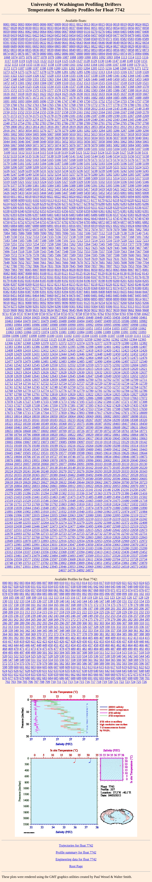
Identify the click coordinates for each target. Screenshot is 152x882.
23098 (36, 548)
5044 (6, 141)
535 (90, 656)
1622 (43, 94)
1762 (28, 105)
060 (50, 590)
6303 (36, 207)
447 (33, 645)
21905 (36, 511)
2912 (123, 127)
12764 (134, 387)
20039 (125, 460)
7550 (72, 251)
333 (124, 627)
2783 (43, 123)
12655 (18, 379)
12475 (134, 357)
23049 (81, 544)
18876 (143, 434)
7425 (94, 248)
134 (27, 601)
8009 (43, 270)
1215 (101, 68)
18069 (89, 416)
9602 (21, 310)
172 (96, 605)
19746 (72, 456)
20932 (107, 486)
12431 (36, 354)
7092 (50, 233)
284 (141, 619)
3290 (145, 130)
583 (67, 663)
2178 (50, 116)
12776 (63, 390)
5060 (109, 141)
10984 (18, 325)
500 (39, 652)
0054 (116, 28)
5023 (14, 138)
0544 (43, 39)
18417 (125, 423)
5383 (43, 185)
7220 (123, 240)
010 (61, 583)
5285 (131, 174)
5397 (123, 185)
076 (141, 590)
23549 (143, 555)
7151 (21, 237)
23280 (125, 548)
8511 (36, 299)
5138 (50, 156)
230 (130, 612)
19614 (107, 453)
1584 (101, 90)
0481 (138, 35)
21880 (116, 508)
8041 (87, 270)
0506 (145, 35)
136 (39, 601)
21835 (143, 504)
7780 (14, 266)
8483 (109, 295)
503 (56, 652)
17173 (63, 401)
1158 (51, 64)
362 (141, 630)
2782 (36, 123)
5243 (131, 171)
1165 (101, 64)
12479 (27, 361)
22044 (45, 515)
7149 (6, 237)
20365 (36, 475)
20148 (72, 467)
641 (101, 671)
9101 (80, 303)
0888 (80, 53)
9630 (28, 310)
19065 (9, 442)
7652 (21, 262)
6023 (65, 196)
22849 (9, 541)
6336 (138, 207)
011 (67, 583)
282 (130, 619)
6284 (131, 204)
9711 (5, 314)
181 (147, 605)
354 (96, 630)
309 (135, 623)
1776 (101, 105)
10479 (45, 321)
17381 (72, 405)
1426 (87, 79)
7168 (131, 237)
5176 (131, 160)
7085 (14, 233)
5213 (65, 167)
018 (107, 583)
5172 (101, 160)
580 (50, 663)
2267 (131, 116)
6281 (109, 204)
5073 (50, 145)
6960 (138, 226)
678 (16, 678)
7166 (116, 237)
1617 (14, 94)
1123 (50, 61)
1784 (14, 108)
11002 (143, 325)
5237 (87, 171)
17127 (27, 401)
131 (10, 601)
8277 (36, 288)
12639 (18, 376)
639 (90, 671)
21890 (143, 508)
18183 (53, 420)
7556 (94, 251)
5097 (72, 149)
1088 (73, 57)
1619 (28, 94)
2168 (131, 112)
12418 (89, 350)
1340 (109, 75)
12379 (116, 343)
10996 (116, 325)
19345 (27, 449)
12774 (45, 390)
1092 (102, 57)
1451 (123, 79)
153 (135, 601)
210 (16, 612)
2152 (21, 112)
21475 (72, 497)
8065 (116, 270)
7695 (116, 262)
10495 (89, 321)
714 (75, 682)
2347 (145, 119)
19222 (80, 445)
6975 (36, 229)
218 (61, 612)
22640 (107, 530)
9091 (36, 303)
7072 (87, 229)
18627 (125, 427)
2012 (94, 108)
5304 (58, 178)
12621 (143, 368)
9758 (78, 314)
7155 (50, 237)
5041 (145, 138)
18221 (62, 420)
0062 (28, 31)
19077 (54, 442)
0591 (6, 42)
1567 (123, 86)
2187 (94, 116)
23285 (134, 548)
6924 (131, 226)
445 (22, 645)
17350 (54, 405)
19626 (125, 453)
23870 (143, 563)
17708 (18, 412)
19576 (54, 453)
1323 (21, 75)
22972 (143, 541)
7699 (131, 262)
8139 (131, 273)
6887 (28, 226)
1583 (94, 90)
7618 (87, 259)
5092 (43, 149)
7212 (79, 240)
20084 (72, 464)
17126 (18, 401)
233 (147, 612)
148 (107, 601)
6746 (123, 218)
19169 (18, 445)
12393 (63, 346)
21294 (45, 493)
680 (27, 678)
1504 (43, 83)
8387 (28, 292)
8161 (50, 277)
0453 (65, 35)
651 (10, 674)
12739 (143, 383)
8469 (50, 295)
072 (118, 590)
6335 (131, 207)
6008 (145, 193)
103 (147, 594)
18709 (63, 431)
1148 (122, 61)
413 (135, 638)
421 (33, 641)
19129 (125, 442)
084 (39, 594)
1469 (145, 79)
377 (79, 634)
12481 (45, 361)
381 (101, 634)
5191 (87, 163)
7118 (109, 233)
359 (124, 630)
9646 (80, 310)
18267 (89, 420)
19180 (36, 445)
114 (61, 597)
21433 (18, 497)
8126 (87, 273)
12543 (27, 365)
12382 (143, 343)
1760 (14, 105)
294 (50, 623)
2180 (65, 116)
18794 (18, 434)
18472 (27, 427)
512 (107, 652)
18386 (89, 423)
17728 (36, 412)
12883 (63, 398)
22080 (89, 515)
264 (27, 619)
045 (113, 586)
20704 (134, 482)
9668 (145, 310)
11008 (27, 328)
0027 (6, 28)
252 (107, 616)
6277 (80, 204)
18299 (116, 420)
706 (30, 682)
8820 (72, 299)
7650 (14, 262)
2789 (87, 123)
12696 (81, 379)
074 (130, 590)
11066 (27, 332)
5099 (80, 149)
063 (67, 590)
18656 (18, 431)
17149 (36, 401)
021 (124, 583)
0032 (43, 28)
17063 (134, 398)
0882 (58, 53)
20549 (36, 478)
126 (129, 597)
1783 (6, 108)
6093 (123, 196)
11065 (19, 332)
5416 (79, 189)
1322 (14, 75)
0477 (116, 35)
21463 (54, 497)
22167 (27, 519)
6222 (138, 200)
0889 (87, 53)
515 (124, 652)
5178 (145, 160)
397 (44, 638)
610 (73, 667)
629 (33, 671)
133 (22, 601)
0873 (145, 50)
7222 (138, 240)
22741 (116, 533)
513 (112, 652)
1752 (101, 101)
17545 (81, 409)
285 (147, 619)
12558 (81, 365)
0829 (131, 46)
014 (84, 583)
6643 (94, 218)
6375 (116, 211)
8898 (109, 299)
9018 (6, 303)
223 (90, 612)
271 (67, 619)
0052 (101, 28)
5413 (57, 189)
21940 (81, 511)
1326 (36, 75)
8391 (43, 292)
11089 (107, 332)
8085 (14, 273)
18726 (81, 431)
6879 (131, 222)
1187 (21, 68)
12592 (116, 365)
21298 (54, 493)
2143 (101, 108)
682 (39, 678)
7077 (101, 229)
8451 (14, 295)
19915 (27, 460)
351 (79, 630)
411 (124, 638)
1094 (117, 57)
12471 (107, 357)
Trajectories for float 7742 (76, 845)
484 (96, 649)
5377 (14, 185)
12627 (54, 372)
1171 (144, 64)
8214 (65, 284)
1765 (50, 105)
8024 (65, 270)
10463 (9, 321)
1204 (86, 68)
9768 (137, 314)
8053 (109, 270)
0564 (57, 39)
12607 (18, 368)
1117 (7, 61)
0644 (87, 42)
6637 (50, 218)
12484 (72, 361)
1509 (58, 83)
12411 (36, 350)
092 (84, 594)
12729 (98, 383)
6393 (14, 215)
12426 (143, 350)
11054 (107, 328)
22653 (125, 530)
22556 (45, 530)
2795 (123, 123)
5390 (87, 185)
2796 (131, 123)
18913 (18, 438)
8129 (101, 273)
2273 (28, 119)
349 (67, 630)
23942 (45, 566)
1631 (87, 94)
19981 (72, 460)
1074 (14, 57)
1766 (58, 105)
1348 (14, 79)
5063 (131, 141)
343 (33, 630)
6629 (145, 215)
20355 (18, 475)
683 (44, 678)
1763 (36, 105)
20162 (89, 467)
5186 (50, 163)
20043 (143, 460)
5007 (50, 134)
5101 (94, 149)
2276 (50, 119)
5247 (14, 174)
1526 (36, 86)
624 (4, 671)
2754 (21, 123)
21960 (98, 511)
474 (39, 649)
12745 (36, 387)
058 (39, 590)
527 (44, 656)
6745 (116, 218)
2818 (65, 127)
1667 (145, 94)
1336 (80, 75)
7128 (116, 233)
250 (96, 616)
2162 (87, 112)
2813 (28, 127)
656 (39, 674)
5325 (50, 182)
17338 (36, 405)
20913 (81, 486)
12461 (72, 357)
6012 (21, 196)
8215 (72, 284)
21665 (89, 500)
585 (79, 663)
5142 (80, 156)
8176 (138, 277)
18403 (116, 423)
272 (73, 619)
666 (96, 674)
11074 (45, 332)
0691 (28, 46)
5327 (65, 182)
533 (79, 656)
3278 (58, 130)
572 (4, 663)
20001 (98, 460)
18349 (45, 423)
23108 (54, 548)
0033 (50, 28)
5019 (138, 134)
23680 (107, 559)
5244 (138, 171)
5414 (65, 189)
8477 (80, 295)
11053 (98, 328)
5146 (109, 156)
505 (67, 652)
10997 (125, 325)
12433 (45, 354)
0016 (109, 24)
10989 (63, 325)
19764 (89, 456)
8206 (6, 284)
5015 (109, 134)
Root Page (76, 866)
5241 (116, 171)
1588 (131, 90)
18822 (72, 434)
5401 (6, 189)
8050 (94, 270)
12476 (143, 357)
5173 (109, 160)
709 (47, 682)
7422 (87, 248)
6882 (145, 222)
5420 (109, 189)
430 (84, 641)
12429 (18, 354)
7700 (138, 262)
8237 (123, 284)
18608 (116, 427)
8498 (6, 299)
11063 (10, 332)
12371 (54, 343)
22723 (63, 533)
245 (67, 616)
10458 (125, 317)
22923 (72, 541)
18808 (36, 434)
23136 (72, 548)
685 (56, 678)
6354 (50, 211)
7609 (36, 259)
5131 (145, 152)
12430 (27, 354)
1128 (86, 61)
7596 (101, 255)
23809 (81, 563)
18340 (36, 423)
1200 (57, 68)
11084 (80, 332)
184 (16, 608)
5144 (94, 156)
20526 (116, 475)
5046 (21, 141)
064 (73, 590)
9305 (101, 306)
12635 (125, 372)
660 (61, 674)
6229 (43, 204)
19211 (63, 445)
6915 (65, 226)
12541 (9, 365)
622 (141, 667)
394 (27, 638)
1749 (80, 101)
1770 (87, 105)
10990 (72, 325)
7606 (21, 259)
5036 (109, 138)
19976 (63, 460)
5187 (58, 163)
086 (50, 594)
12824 (107, 394)
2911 (116, 127)
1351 (36, 79)
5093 (50, 149)
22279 (81, 522)
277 (101, 619)
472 (27, 649)
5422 (123, 189)
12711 (143, 379)
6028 (101, 196)
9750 (42, 314)
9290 (28, 306)
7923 (116, 266)
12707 (116, 379)
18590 (89, 427)
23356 (45, 552)
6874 (116, 222)
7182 (145, 237)
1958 (87, 108)
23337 (27, 552)
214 (38, 612)
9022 (14, 303)
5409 (28, 189)
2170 (145, 112)
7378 (138, 244)
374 (61, 634)
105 (11, 597)
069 (101, 590)
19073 (45, 442)
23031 (54, 544)
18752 (107, 431)
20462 (72, 475)
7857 (94, 266)
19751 (81, 456)
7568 (145, 251)
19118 (107, 442)
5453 (109, 193)
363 (147, 630)
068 (96, 590)
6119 (72, 200)
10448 (89, 317)
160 (27, 605)
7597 (109, 255)
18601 (107, 427)
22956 (107, 541)
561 (90, 660)
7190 (58, 240)
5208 (28, 167)
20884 (63, 486)
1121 (36, 61)
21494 (116, 497)
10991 (81, 325)
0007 (50, 24)
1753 (109, 101)
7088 (28, 233)
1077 (36, 57)
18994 (63, 438)
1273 (6, 72)
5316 (131, 178)
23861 (125, 563)
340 (16, 630)
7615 (79, 259)
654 (27, 674)
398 (50, 638)
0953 (116, 53)
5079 (94, 145)
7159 (80, 237)
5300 (28, 178)
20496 (98, 475)
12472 (116, 357)
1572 (14, 90)
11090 (116, 332)
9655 (101, 310)
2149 (145, 108)
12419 (98, 350)
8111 (50, 273)
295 (56, 623)
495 (10, 652)
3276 (43, 130)
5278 (80, 174)
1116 (145, 57)
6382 (131, 211)
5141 (72, 156)
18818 (45, 434)
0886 (65, 53)
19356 (45, 449)
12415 (62, 350)
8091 (36, 273)
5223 (131, 167)
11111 (137, 335)
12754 (98, 387)
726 (144, 682)
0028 (14, 28)
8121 (65, 273)
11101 (59, 335)
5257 (72, 174)
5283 (116, 174)
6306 (58, 207)
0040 (80, 28)
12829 (9, 398)
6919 (94, 226)
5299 (21, 178)
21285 (18, 493)
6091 (109, 196)
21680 (125, 500)
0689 (14, 46)
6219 (123, 200)
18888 (9, 438)
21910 (45, 511)
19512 (36, 453)
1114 (131, 57)
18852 (107, 434)
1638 (131, 94)
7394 (28, 248)
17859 (63, 412)
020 (118, 583)
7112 (101, 233)
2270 (6, 119)
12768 (9, 390)
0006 (43, 24)
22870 (27, 541)
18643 (143, 427)
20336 (134, 471)
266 (39, 619)
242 (50, 616)
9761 (93, 314)
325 (79, 627)
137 (44, 601)
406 (96, 638)
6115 (58, 200)
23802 (63, 563)
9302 (80, 306)
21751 (18, 504)
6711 (109, 218)
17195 (81, 401)
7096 (65, 233)
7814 (43, 266)
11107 (111, 335)
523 (22, 656)
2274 (36, 119)
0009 (58, 24)
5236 (80, 171)
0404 (116, 31)
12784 (125, 390)
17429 (125, 405)
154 (141, 601)
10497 (98, 321)
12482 (54, 361)
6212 (108, 200)
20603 (134, 478)
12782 (107, 390)
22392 (134, 522)
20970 (134, 486)
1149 (130, 61)
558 (73, 660)
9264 (131, 303)
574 (16, 663)
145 (90, 601)
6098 (14, 200)
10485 (54, 321)
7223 (145, 240)
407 (101, 638)
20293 (98, 471)
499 (33, 652)
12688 (63, 379)
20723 (143, 482)
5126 (116, 152)
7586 (58, 255)
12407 (143, 346)
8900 (123, 299)
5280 (94, 174)
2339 (87, 119)
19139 (134, 442)
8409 (109, 292)
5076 (72, 145)
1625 (65, 94)
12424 (134, 350)
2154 (36, 112)
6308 (72, 207)
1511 (72, 83)
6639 (65, 218)
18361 (54, 423)
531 (67, 656)
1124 (58, 61)
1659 (138, 94)
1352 (43, 79)
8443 (131, 292)
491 (135, 649)
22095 (116, 515)
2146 (123, 108)
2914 (138, 127)
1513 (87, 83)
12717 (36, 383)
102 (141, 594)
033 (44, 586)
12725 (72, 383)
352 (84, 630)
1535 (58, 86)
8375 (123, 288)
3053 (21, 130)
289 (22, 623)
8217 (87, 284)
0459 (109, 35)
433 (101, 641)
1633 (101, 94)
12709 (134, 379)
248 (84, 616)
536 (96, 656)
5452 (101, 193)
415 (147, 638)
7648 (6, 262)
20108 (107, 464)
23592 (36, 559)
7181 (138, 237)
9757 (71, 314)
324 (73, 627)
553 (44, 660)
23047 (72, 544)
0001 (6, 24)
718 (98, 682)
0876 (21, 53)
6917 (80, 226)
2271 (14, 119)
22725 (81, 533)
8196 (87, 281)
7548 (65, 251)
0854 (101, 50)
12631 (89, 372)
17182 (72, 401)
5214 (72, 167)
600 (16, 667)
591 (113, 663)
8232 (116, 284)
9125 (87, 303)
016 (95, 583)
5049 (43, 141)
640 (96, 671)
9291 (36, 306)
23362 (54, 552)
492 (141, 649)
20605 (143, 478)
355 (101, 630)
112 (50, 597)
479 (67, 649)
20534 (9, 478)
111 (45, 597)
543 (135, 656)
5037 (116, 138)
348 (61, 630)
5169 (80, 160)
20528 (134, 475)
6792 (65, 222)
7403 (50, 248)
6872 (101, 222)
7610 (43, 259)
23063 (116, 544)
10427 (145, 314)
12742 (18, 387)
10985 (27, 325)
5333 (109, 182)
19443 (143, 449)
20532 (143, 475)
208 (4, 612)
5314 (116, 178)
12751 (81, 387)
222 (84, 612)
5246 (6, 174)
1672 (36, 97)
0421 (28, 35)
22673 (143, 530)
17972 (134, 412)
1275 (21, 72)
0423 (43, 35)
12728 (89, 383)
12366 (9, 343)
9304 (94, 306)
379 (90, 634)
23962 (81, 566)
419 (22, 641)
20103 (98, 464)
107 (22, 597)
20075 (54, 464)
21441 (36, 497)
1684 (109, 97)
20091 (81, 464)
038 (73, 586)
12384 (18, 346)
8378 (131, 288)
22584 (72, 530)
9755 (64, 314)
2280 (80, 119)
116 (73, 597)
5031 (72, 138)
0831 (145, 46)
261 (10, 619)
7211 (72, 240)
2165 (109, 112)
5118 (57, 152)
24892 (81, 570)
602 (27, 667)
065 (79, 590)
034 (50, 586)
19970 (54, 460)
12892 (116, 398)
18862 (125, 434)
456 (84, 645)
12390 (54, 346)
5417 (87, 189)
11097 (24, 335)
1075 (21, 57)
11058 (133, 328)
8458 (21, 295)
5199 (145, 163)
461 (113, 645)
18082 (107, 416)
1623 (50, 94)
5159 (6, 160)
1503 (36, 83)
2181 (72, 116)
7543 (43, 251)
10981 (134, 321)
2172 (14, 116)
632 (50, 671)
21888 (134, 508)
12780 (89, 390)
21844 (27, 508)
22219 (116, 519)
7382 (6, 248)
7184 (14, 240)
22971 (134, 541)
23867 (134, 563)
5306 (72, 178)
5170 (87, 160)
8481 (94, 295)
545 (147, 656)
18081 (98, 416)
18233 (71, 420)
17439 (143, 405)
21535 (36, 500)
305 (113, 623)
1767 (65, 105)
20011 (116, 460)
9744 (27, 314)
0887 (72, 53)
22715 (45, 533)
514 (118, 652)
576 (27, 663)
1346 (145, 75)
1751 (94, 101)
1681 (87, 97)
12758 (125, 387)
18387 (98, 423)
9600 (14, 310)
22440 (27, 526)
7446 (123, 248)
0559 (50, 39)
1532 (43, 86)
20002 (107, 460)
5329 (80, 182)
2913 (131, 127)
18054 (63, 416)
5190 (80, 163)
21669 (98, 500)
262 (16, 619)
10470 (27, 321)
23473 (27, 555)
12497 (125, 361)
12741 (9, 387)
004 (27, 583)
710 (53, 682)
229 (124, 612)
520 (4, 656)
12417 (80, 350)
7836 (58, 266)
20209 (134, 467)
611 (79, 667)
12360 (97, 339)
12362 (115, 339)
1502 (28, 83)
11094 (6, 335)
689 (79, 678)
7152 (28, 237)
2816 (50, 127)
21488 (98, 497)
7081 (131, 229)
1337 (87, 75)
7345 (101, 244)
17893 (81, 412)
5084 (131, 145)
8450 (6, 295)
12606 (9, 368)
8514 (43, 299)
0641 (65, 42)
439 (135, 641)
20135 (27, 467)
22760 (36, 537)
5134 (21, 156)
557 (67, 660)
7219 (116, 240)
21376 (107, 493)
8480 (87, 295)
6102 (36, 200)
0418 (6, 35)
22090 (107, 515)
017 (101, 583)
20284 (89, 471)
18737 (89, 431)
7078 (109, 229)
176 (118, 605)
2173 (21, 116)
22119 (134, 515)
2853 (94, 127)
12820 (72, 394)
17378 (63, 405)
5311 (109, 178)
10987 (45, 325)
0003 (21, 24)
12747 (45, 387)
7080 (123, 229)
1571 (6, 90)
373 (56, 634)
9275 (14, 306)
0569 (94, 39)
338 (4, 630)
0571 (109, 39)
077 (147, 590)
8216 (79, 284)
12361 (106, 339)
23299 (143, 548)
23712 (125, 559)
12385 (27, 346)
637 (79, 671)
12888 (98, 398)
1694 (28, 101)
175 (113, 605)
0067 (65, 31)
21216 (125, 489)
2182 (80, 116)
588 (96, 663)
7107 (94, 233)
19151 (9, 445)
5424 (138, 189)
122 (106, 597)
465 (135, 645)
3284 (101, 130)
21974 (125, 511)
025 (147, 583)
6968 (14, 229)
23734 (143, 559)
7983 (14, 270)
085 (44, 594)
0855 (109, 50)
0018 (116, 24)
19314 (134, 445)
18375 (81, 423)
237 (22, 616)
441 (147, 641)
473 (33, 649)
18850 (98, 434)
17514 (54, 409)
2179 (58, 116)
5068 (21, 145)
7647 (145, 259)
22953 (98, 541)
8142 (138, 273)
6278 (87, 204)
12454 (9, 357)
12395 (72, 346)
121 (100, 597)
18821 (63, 434)
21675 (116, 500)
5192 (94, 163)
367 (22, 634)
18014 (18, 416)
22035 (36, 515)
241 (44, 616)
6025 (79, 196)
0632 (43, 42)
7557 (101, 251)
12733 (116, 383)
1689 (145, 97)
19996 (89, 460)
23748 (9, 563)
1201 (64, 68)
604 (39, 667)
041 (90, 586)
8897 (101, 299)
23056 (107, 544)
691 (90, 678)
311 (147, 623)
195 (79, 608)
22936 (89, 541)
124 (118, 597)
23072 (143, 544)
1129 (94, 61)
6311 (94, 207)
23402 (89, 552)
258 (141, 616)
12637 (143, 372)
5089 (21, 149)
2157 (58, 112)
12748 (54, 387)
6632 (21, 218)
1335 (72, 75)
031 (33, 586)
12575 (107, 365)
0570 (101, 39)
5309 (94, 178)
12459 (54, 357)
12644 (63, 376)
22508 (116, 526)
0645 (94, 42)
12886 (89, 398)
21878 (98, 508)
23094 (27, 548)
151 (124, 601)
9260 (123, 303)
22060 (63, 515)
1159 (58, 64)
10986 (36, 325)
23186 (98, 548)
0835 (28, 50)
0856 (116, 50)
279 (113, 619)
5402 (14, 189)
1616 (6, 94)
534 (84, 656)
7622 (109, 259)
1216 (108, 68)
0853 (94, 50)
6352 (36, 211)
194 (73, 608)
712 (64, 682)
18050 (54, 416)
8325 (80, 288)
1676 (58, 97)
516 (130, 652)
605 (44, 667)
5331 (94, 182)
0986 (145, 53)
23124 (63, 548)
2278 (65, 119)
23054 (98, 544)
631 (44, 671)
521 (10, 656)
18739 (98, 431)
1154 (22, 64)
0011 (72, 24)
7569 (6, 255)
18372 (72, 423)
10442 (72, 317)
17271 (125, 401)
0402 (109, 31)
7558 (109, 251)
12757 (116, 387)
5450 (87, 193)
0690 (21, 46)
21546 (45, 500)
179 (135, 605)
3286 (116, 130)
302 (96, 623)
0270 (94, 31)
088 (61, 594)
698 (130, 678)
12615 (89, 368)
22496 (98, 526)
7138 (123, 233)
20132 (9, 467)
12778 (72, 390)
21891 (9, 511)
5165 (50, 160)
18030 (36, 416)
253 (113, 616)
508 (84, 652)
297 (67, 623)
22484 (81, 526)
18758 (116, 431)
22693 (18, 533)
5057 (94, 141)
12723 (54, 383)
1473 (14, 83)
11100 (50, 335)
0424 (50, 35)
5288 (145, 174)
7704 (145, 262)
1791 (65, 108)
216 (50, 612)
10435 (36, 317)
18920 (27, 438)
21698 (134, 500)
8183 (28, 281)
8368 (94, 288)
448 (39, 645)
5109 (7, 152)
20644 (81, 482)
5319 (6, 182)
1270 (130, 68)
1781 (138, 105)
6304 (43, 207)
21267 (143, 489)
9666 (138, 310)
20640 (72, 482)
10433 (18, 317)
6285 (138, 204)
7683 (109, 262)
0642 (72, 42)
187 (33, 608)
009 (56, 583)
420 (27, 641)
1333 (58, 75)
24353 (116, 566)
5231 (43, 171)
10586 (125, 321)
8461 (28, 295)
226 (107, 612)
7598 (116, 255)
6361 (101, 211)
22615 (89, 530)
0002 (14, 24)
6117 (65, 200)
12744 (27, 387)
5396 (116, 185)
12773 (36, 390)
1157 (43, 64)
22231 (125, 519)
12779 (81, 390)
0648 (109, 42)
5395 (109, 185)
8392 (50, 292)
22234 (134, 519)
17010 (125, 398)
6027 (94, 196)
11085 (89, 332)
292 (39, 623)
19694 (18, 456)
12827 (134, 394)
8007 (36, 270)
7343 (94, 244)
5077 (80, 145)
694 (107, 678)
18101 (143, 416)
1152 (7, 64)
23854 (116, 563)
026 (4, 586)
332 (118, 627)
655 (33, 674)
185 (22, 608)
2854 (101, 127)
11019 (71, 328)
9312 (123, 306)
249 (90, 616)
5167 (65, 160)
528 (50, 656)
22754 (9, 537)
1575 (36, 90)
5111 (14, 152)
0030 (28, 28)
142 (73, 601)
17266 (107, 401)
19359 (54, 449)
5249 (28, 174)
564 (107, 660)
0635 (50, 42)
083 (33, 594)
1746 (58, 101)
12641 (36, 376)
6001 (123, 193)
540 (118, 656)
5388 (72, 185)
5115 (43, 152)
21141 (89, 489)
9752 (49, 314)
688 (73, 678)
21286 (27, 493)
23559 (18, 559)
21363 (98, 493)
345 (44, 630)
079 (10, 594)
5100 (87, 149)
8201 (123, 281)
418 (16, 641)
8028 (72, 270)
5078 (87, 145)
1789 (50, 108)
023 (135, 583)
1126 (72, 61)
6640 (72, 218)
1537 (72, 86)
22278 (72, 522)
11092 (133, 332)
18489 (36, 427)
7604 (6, 259)
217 (56, 612)
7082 (138, 229)
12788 (18, 394)
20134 (18, 467)
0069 (80, 31)
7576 (28, 255)
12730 (107, 383)
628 (27, 671)
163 (44, 605)
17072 (143, 398)
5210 (43, 167)
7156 (58, 237)
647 (135, 671)
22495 (89, 526)
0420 (21, 35)
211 (22, 612)
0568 (87, 39)
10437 (54, 317)
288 (16, 623)
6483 (72, 215)
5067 (14, 145)
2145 (116, 108)
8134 (116, 273)
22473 (54, 526)
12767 (143, 387)
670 (118, 674)
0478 (123, 35)
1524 (21, 86)
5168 (72, 160)
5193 (101, 163)
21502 (143, 497)
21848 (45, 508)
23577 (27, 559)
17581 (107, 409)
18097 (125, 416)
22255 (27, 522)
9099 (72, 303)
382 (107, 634)
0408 (145, 31)
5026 (36, 138)
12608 (27, 368)
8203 (131, 281)
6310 (87, 207)
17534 (72, 409)
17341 (45, 405)
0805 (58, 46)
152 (130, 601)
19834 (107, 456)
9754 (57, 314)
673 (135, 674)
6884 (14, 226)
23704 (116, 559)
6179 (101, 200)
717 (93, 682)
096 (107, 594)
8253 (14, 288)
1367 (80, 79)
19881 (18, 460)
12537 (134, 361)
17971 (125, 412)
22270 (54, 522)
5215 (79, 167)
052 (4, 590)
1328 (50, 75)
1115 (138, 57)
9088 (28, 303)
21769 (36, 504)
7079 (116, 229)
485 (101, 649)
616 (107, 667)
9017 (145, 299)
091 (79, 594)
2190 (116, 116)
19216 (71, 445)
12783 (116, 390)
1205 (94, 68)
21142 (98, 489)
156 (4, 605)
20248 (45, 471)
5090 (28, 149)
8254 (21, 288)
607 (56, 667)
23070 (134, 544)
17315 (9, 405)
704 (19, 682)
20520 (107, 475)
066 (84, 590)
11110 (129, 335)
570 (141, 660)
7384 (14, 248)
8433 (116, 292)
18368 (63, 423)
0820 (80, 46)
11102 (68, 335)
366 (16, 634)
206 (141, 608)
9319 (6, 310)
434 (107, 641)
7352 (116, 244)
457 (90, 645)
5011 (80, 134)
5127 (123, 152)
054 (16, 590)
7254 (36, 244)
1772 (94, 105)
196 (84, 608)
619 (124, 667)
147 (101, 601)
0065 (50, 31)
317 (33, 627)
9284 (21, 306)
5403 (21, 189)
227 (112, 612)
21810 (81, 504)
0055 (123, 28)
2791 (101, 123)
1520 (138, 83)
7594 (87, 255)
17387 (81, 405)
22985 (27, 544)
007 (44, 583)
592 (118, 663)
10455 (107, 317)
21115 (72, 489)
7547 (58, 251)
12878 (18, 398)
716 (87, 682)
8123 (72, 273)
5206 (14, 167)
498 (27, 652)
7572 (14, 255)
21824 (116, 504)
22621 (98, 530)
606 (50, 667)
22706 (36, 533)
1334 (65, 75)
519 (147, 652)
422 (39, 641)
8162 (58, 277)
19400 (89, 449)
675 (147, 674)
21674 (107, 500)
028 (16, 586)
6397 (36, 215)
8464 (36, 295)
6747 (131, 218)
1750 (87, 101)
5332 (101, 182)
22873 (36, 541)
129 (146, 597)
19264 (89, 445)
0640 (58, 42)
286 (4, 623)
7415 (80, 248)
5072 (43, 145)
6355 (58, 211)
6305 (50, 207)
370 (39, 634)
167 (67, 605)
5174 (116, 160)
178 (130, 605)
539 (113, 656)
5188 (65, 163)
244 (61, 616)
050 (141, 586)
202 (118, 608)
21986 (9, 515)
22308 (107, 522)
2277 (58, 119)
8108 (43, 273)
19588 (72, 453)
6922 (116, 226)
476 (50, 649)
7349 (109, 244)
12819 (63, 394)
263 (22, 619)
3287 (123, 130)
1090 (87, 57)
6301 (21, 207)
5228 (21, 171)
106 (16, 597)
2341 (101, 119)
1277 (36, 72)
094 (96, 594)
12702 (107, 379)
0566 (72, 39)
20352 (9, 475)
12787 (9, 394)
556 (61, 660)
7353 (123, 244)
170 (84, 605)
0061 (21, 31)
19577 (63, 453)
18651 (9, 431)
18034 (45, 416)
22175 (45, 519)
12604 (134, 365)
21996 (18, 515)
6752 (21, 222)
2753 (14, 123)
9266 (145, 303)
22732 (98, 533)
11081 (63, 332)
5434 (28, 193)
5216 (87, 167)
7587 (65, 255)
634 (61, 671)
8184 (36, 281)
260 (4, 619)
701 (147, 678)
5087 (6, 149)
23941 (36, 566)
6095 (138, 196)
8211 (43, 284)
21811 (89, 504)
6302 (28, 207)
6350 (28, 211)
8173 (116, 277)
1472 (6, 83)
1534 (50, 86)
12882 (54, 398)
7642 (138, 259)
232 (141, 612)
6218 (116, 200)
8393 (58, 292)
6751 (14, 222)
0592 (14, 42)
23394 (81, 552)
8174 (123, 277)
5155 (123, 156)
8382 (6, 292)
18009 (143, 412)
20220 (143, 467)
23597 (54, 559)
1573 (21, 90)
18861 (116, 434)
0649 (116, 42)
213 (33, 612)
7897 (109, 266)
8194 (80, 281)
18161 (36, 420)
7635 (123, 259)
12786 (143, 390)
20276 (81, 471)
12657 (36, 379)
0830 (138, 46)
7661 (43, 262)
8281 (50, 288)
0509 (21, 39)
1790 (58, 108)
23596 (45, 559)
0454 (72, 35)
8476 (72, 295)
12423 (125, 350)
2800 (14, 127)
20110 (125, 464)
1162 (80, 64)
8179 (6, 281)
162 (39, 605)
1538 (80, 86)
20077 (63, 464)
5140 (65, 156)
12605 (143, 365)
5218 (101, 167)
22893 (45, 541)
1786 (28, 108)
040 (84, 586)
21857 (54, 508)
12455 (18, 357)
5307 (80, 178)
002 (16, 583)
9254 (101, 303)
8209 (28, 284)
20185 (116, 467)
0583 (131, 39)
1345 (138, 75)
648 (141, 671)
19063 (143, 438)
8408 (101, 292)
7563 (123, 251)
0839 (50, 50)
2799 (6, 127)
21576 (63, 500)
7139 (131, 233)
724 (132, 682)
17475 (27, 409)
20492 (89, 475)
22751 (143, 533)
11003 (10, 328)
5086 (145, 145)
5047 (28, 141)
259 (147, 616)
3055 (36, 130)
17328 (27, 405)
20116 (134, 464)
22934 (81, 541)
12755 (107, 387)
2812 (21, 127)
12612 (62, 368)
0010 (65, 24)
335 (135, 627)
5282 (109, 174)
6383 (138, 211)
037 (67, 586)
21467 (63, 497)
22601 (81, 530)
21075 (54, 489)
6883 (6, 226)
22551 (18, 530)
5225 (145, 167)
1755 (123, 101)
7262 (72, 244)
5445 (50, 193)
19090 (72, 442)
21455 (45, 497)
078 (4, 594)
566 (118, 660)
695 (113, 678)
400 (61, 638)
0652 (138, 42)
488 (118, 649)
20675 (107, 482)
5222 (123, 167)
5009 (65, 134)
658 (50, 674)
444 (16, 645)
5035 (101, 138)
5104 (116, 149)
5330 (87, 182)
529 (56, 656)
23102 (45, 548)
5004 (28, 134)
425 (56, 641)
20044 (9, 464)
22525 (143, 526)
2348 (6, 123)
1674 (50, 97)
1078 (43, 57)
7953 (131, 266)
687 (67, 678)
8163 (65, 277)
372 (50, 634)
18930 (36, 438)
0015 (101, 24)
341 (22, 630)
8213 (57, 284)
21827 (125, 504)
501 (44, 652)
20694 (116, 482)
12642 (45, 376)
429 (79, 641)
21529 (27, 500)
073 (124, 590)
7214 (94, 240)
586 (84, 663)
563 (101, 660)
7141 (145, 233)
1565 (109, 86)
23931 (27, 566)
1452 (131, 79)
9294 (50, 306)
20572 (63, 478)
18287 (98, 420)
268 (50, 619)
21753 (27, 504)
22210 (89, 519)
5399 (138, 185)
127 (135, 597)
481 (79, 649)
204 (130, 608)
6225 (14, 204)
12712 (9, 383)
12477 (9, 361)
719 (104, 682)
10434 (27, 317)
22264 (45, 522)
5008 (58, 134)
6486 (94, 215)
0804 (50, 46)
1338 (94, 75)
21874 (89, 508)
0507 (6, 39)
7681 (101, 262)
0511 (36, 39)
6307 (65, 207)
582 (61, 663)
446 (27, 645)
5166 (58, 160)
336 (141, 627)
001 (10, 583)
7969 (6, 270)
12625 (36, 372)
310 (141, 623)
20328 (107, 471)
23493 (72, 555)
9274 (6, 306)
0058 (145, 28)
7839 (65, 266)
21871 (81, 508)
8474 (65, 295)
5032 (80, 138)
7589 (72, 255)
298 (73, 623)
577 (33, 663)
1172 (7, 68)
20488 (81, 475)
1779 (123, 105)
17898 (89, 412)
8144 (6, 277)
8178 (145, 277)
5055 (80, 141)
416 (4, 641)
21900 (18, 511)
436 (118, 641)
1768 (72, 105)
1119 (22, 61)
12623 (18, 372)
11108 (120, 335)
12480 (36, 361)
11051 (89, 328)
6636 (43, 218)
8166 (87, 277)
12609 (36, 368)
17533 (63, 409)
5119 (64, 152)
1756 (131, 101)
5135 (28, 156)
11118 (27, 339)
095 (101, 594)
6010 (6, 196)
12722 (45, 383)
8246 (138, 284)
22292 (98, 522)
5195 (116, 163)
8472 (58, 295)
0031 (36, 28)
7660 (36, 262)
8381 (145, 288)
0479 (131, 35)
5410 (36, 189)
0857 (123, 50)
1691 (6, 101)
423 (44, 641)
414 (141, 638)
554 (50, 660)
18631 (134, 427)
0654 (145, 42)
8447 (145, 292)
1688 (138, 97)
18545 (54, 427)
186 (27, 608)
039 (79, 586)
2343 (116, 119)
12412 (44, 350)
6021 (50, 196)
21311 (71, 493)
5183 (36, 163)
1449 (109, 79)
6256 (58, 204)
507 (79, 652)
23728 (134, 559)
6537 (116, 215)
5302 (43, 178)
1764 (43, 105)
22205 (81, 519)
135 (33, 601)
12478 (18, 361)
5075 (65, 145)
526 (39, 656)
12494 (107, 361)
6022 (57, 196)
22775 (63, 537)
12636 (134, 372)
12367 (18, 343)
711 (59, 682)
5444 (43, 193)
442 (4, 645)
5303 (50, 178)
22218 (107, 519)
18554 (63, 427)
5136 (36, 156)
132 (16, 601)
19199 (54, 445)
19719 (45, 456)
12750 (72, 387)
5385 (58, 185)
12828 (143, 394)
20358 (27, 475)
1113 (124, 57)
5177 (138, 160)
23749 (18, 563)
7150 (14, 237)
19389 (81, 449)
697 (124, 678)
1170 (137, 64)
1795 (80, 108)
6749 (145, 218)
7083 (145, 229)
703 (13, 682)
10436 (45, 317)
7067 (80, 229)
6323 (101, 207)
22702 (27, 533)
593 (124, 663)
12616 (98, 368)
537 (101, 656)
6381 (123, 211)
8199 (109, 281)
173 (101, 605)
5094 (58, 149)
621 (135, 667)
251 (101, 616)
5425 (145, 189)
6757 (58, 222)
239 (33, 616)
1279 (50, 72)
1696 (43, 101)
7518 (21, 251)
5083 (123, 145)
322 (61, 627)
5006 (43, 134)
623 (147, 667)
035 (56, 586)
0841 (65, 50)
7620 (101, 259)
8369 (101, 288)
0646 (101, 42)
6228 (36, 204)
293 (44, 623)
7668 (72, 262)
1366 (72, 79)
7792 (28, 266)
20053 (18, 464)
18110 (9, 420)
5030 (65, 138)
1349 (21, 79)
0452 (58, 35)
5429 (14, 193)
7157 (65, 237)
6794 (80, 222)
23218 (116, 548)
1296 (87, 72)
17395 (89, 405)
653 (22, 674)
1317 (131, 72)
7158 (72, 237)
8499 (14, 299)
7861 (101, 266)
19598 (81, 453)
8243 (131, 284)
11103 (77, 335)
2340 (94, 119)
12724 (63, 383)
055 (22, 590)
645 (124, 671)
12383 (9, 346)
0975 (131, 53)
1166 (108, 64)
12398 (89, 346)
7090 (43, 233)
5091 (36, 149)
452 (61, 645)
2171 (6, 116)
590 (107, 663)
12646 (81, 376)
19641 (134, 453)
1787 (36, 108)
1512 (79, 83)
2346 (138, 119)
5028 (50, 138)
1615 (145, 90)
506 (73, 652)
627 (22, 671)
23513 (98, 555)
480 (73, 649)
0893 (94, 53)
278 (107, 619)
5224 (138, 167)
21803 (63, 504)
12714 (18, 383)
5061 (116, 141)
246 (73, 616)
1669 (14, 97)
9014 (138, 299)
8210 (36, 284)
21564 (54, 500)
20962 (125, 486)
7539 (36, 251)
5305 (65, 178)
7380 (145, 244)
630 (39, 671)
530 (61, 656)
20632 (63, 482)
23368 (63, 552)
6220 (130, 200)
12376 (89, 343)
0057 (138, 28)
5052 (65, 141)
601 (22, 667)
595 (135, 663)
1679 (80, 97)
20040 (134, 460)
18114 (18, 420)
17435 (134, 405)
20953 (116, 486)
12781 (98, 390)
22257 (36, 522)
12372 (63, 343)
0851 (80, 50)
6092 (116, 196)
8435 (123, 292)
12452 (134, 354)
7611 (50, 259)
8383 (14, 292)
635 (67, 671)
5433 (21, 193)
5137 (43, 156)
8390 (36, 292)
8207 (14, 284)
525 (33, 656)
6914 (58, 226)
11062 (142, 328)
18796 (27, 434)
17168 (54, 401)
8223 (101, 284)
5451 (94, 193)
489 (124, 649)
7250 (6, 244)
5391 (94, 185)
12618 (116, 368)
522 (16, 656)
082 (27, 594)
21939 (72, 511)
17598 (116, 409)
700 (141, 678)
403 (79, 638)
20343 (143, 471)
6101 (28, 200)
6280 (101, 204)
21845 (36, 508)
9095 (58, 303)
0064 (43, 31)
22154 (18, 519)
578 (39, 663)
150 (118, 601)
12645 (72, 376)
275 (90, 619)
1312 (94, 72)
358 (118, 630)
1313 (101, 72)
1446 (94, 79)
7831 (50, 266)
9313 (131, 306)
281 (124, 619)
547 (10, 660)
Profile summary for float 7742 (76, 852)
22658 (134, 530)
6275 (65, 204)
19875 (143, 456)
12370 (45, 343)
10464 (18, 321)
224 (95, 612)
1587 (123, 90)
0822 (94, 46)
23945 (54, 566)
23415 (107, 552)
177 (124, 605)
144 (84, 601)
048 (130, 586)
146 (96, 601)
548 (16, 660)
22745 (134, 533)
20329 (116, 471)
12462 (81, 357)
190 (50, 608)
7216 (109, 240)
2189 (109, 116)
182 (4, 608)
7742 (6, 266)
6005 (138, 193)
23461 (18, 555)
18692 (45, 431)
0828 (123, 46)
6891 (50, 226)
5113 (28, 152)
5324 (43, 182)
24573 (134, 566)
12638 (9, 376)
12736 (134, 383)
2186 (87, 116)
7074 (94, 229)
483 (90, 649)
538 (107, 656)
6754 (36, 222)
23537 (134, 555)
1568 (131, 86)
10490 (72, 321)
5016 (116, 134)
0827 (116, 46)
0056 (131, 28)
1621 (36, 94)
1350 (28, 79)
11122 (44, 339)
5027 (43, 138)
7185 (21, 240)
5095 (65, 149)
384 (118, 634)
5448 (72, 193)
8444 (138, 292)
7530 (28, 251)
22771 (54, 537)
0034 (58, 28)
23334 (18, 552)
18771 (143, 431)
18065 (81, 416)
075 (135, 590)
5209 (36, 167)
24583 (143, 566)
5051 (58, 141)
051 (147, 586)
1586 (116, 90)
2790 (94, 123)
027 (10, 586)
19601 (89, 453)
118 (84, 597)
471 (22, 649)
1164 (94, 64)
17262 (98, 401)
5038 (123, 138)
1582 (87, 90)
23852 (107, 563)
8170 (101, 277)
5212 (57, 167)
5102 (101, 149)
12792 (45, 394)
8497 (145, 295)
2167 (123, 112)
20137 (45, 467)
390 (4, 638)
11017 (54, 328)
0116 (87, 31)
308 (130, 623)
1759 (6, 105)
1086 (58, 57)
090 (73, 594)
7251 (14, 244)
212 (27, 612)
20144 (63, 467)
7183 (6, 240)
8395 (72, 292)
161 (33, 605)
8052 (101, 270)
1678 (72, 97)
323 (67, 627)
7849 (80, 266)
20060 (45, 464)
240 (39, 616)
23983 (98, 566)
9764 (115, 314)
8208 (21, 284)
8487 (131, 295)
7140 (138, 233)
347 (56, 630)
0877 (28, 53)
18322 (18, 423)
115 (67, 597)
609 (67, 667)
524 (27, 656)
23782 (45, 563)
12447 (89, 354)
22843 (143, 537)
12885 (81, 398)
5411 (43, 189)
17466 (18, 409)
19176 (27, 445)
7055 (58, 229)
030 (27, 586)
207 (147, 608)
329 (101, 627)
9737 (20, 314)
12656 (27, 379)
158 (16, 605)
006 (39, 583)
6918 (87, 226)
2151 (14, 112)
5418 (94, 189)
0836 (36, 50)
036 (61, 586)
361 (135, 630)
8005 (28, 270)
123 (112, 597)
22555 (36, 530)
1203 (79, 68)
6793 (72, 222)
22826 (116, 537)
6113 (50, 200)
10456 (116, 317)
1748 (72, 101)
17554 (98, 409)
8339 (87, 288)
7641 (131, 259)
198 (96, 608)
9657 (109, 310)
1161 (72, 64)
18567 (81, 427)
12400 (98, 346)
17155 (45, 401)
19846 (125, 456)
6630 (6, 218)
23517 (107, 555)
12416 (71, 350)
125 (123, 597)
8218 (94, 284)
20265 (54, 471)
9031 (21, 303)
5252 (50, 174)
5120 (72, 152)
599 (10, 667)
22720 (54, 533)
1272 (145, 68)
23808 (72, 563)
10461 (143, 317)
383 (113, 634)
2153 (28, 112)
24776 (72, 570)
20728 (9, 486)
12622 (9, 372)
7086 (21, 233)
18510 (45, 427)
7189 (50, 240)
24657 (63, 570)
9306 (109, 306)
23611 (89, 559)
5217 (94, 167)
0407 (138, 31)
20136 (36, 467)
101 (135, 594)
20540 (18, 478)
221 (78, 612)
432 (96, 641)
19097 (81, 442)
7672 (87, 262)
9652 (94, 310)
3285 (109, 130)
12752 (89, 387)
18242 (80, 420)
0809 (72, 46)
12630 (81, 372)
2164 (101, 112)
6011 (14, 196)
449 (44, 645)
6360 (94, 211)
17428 (116, 405)
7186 (28, 240)
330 (107, 627)
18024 (27, 416)
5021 (6, 138)
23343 (36, 552)
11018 (63, 328)
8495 (138, 295)
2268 (138, 116)
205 (135, 608)
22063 (72, 515)
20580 (89, 478)
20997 (27, 489)
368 (27, 634)
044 (107, 586)
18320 (143, 420)
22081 (98, 515)
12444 (63, 354)
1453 (138, 79)
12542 (18, 365)
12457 (36, 357)
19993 (81, 460)
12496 (116, 361)
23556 (9, 559)
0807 (65, 46)
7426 (101, 248)
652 (16, 674)
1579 (65, 90)
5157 (138, 156)
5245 (145, 171)
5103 (109, 149)
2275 (43, 119)
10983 (9, 325)
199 (101, 608)
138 (50, 601)
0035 (65, 28)
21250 (134, 489)
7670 (80, 262)
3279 (65, 130)
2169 (138, 112)
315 (22, 627)
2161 (80, 112)
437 (124, 641)
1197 (35, 68)
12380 (125, 343)
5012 (87, 134)
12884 (72, 398)
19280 (98, 445)
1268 (123, 68)
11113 (10, 339)
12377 (98, 343)
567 (124, 660)
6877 (123, 222)
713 (70, 682)
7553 (87, 251)
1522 (6, 86)
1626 (72, 94)
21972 (116, 511)
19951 (36, 460)
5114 (36, 152)
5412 (50, 189)
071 (113, 590)
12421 (116, 350)
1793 (72, 108)
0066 (58, 31)
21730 (9, 504)
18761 (125, 431)
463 (124, 645)
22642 (116, 530)
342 (27, 630)
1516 (109, 83)
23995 (107, 566)
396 (39, 638)
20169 (98, 467)
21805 (72, 504)
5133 (14, 156)
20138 (54, 467)
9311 (116, 306)
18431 (134, 423)
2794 (116, 123)
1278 (43, 72)
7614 (72, 259)
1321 (6, 75)
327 (90, 627)
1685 (116, 97)
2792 (109, 123)
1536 (65, 86)
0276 (101, 31)
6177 (94, 200)
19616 (116, 453)
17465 (9, 409)
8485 (116, 295)
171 (90, 605)
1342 (123, 75)
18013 (9, 416)
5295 (6, 178)
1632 (94, 94)
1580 (72, 90)
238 (27, 616)
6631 (14, 218)
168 (73, 605)
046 (118, 586)
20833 (36, 486)
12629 (72, 372)
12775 (54, 390)
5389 (80, 185)
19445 (9, 453)
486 (107, 649)
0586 (138, 39)
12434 (54, 354)
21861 (63, 508)
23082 (18, 548)
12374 (81, 343)
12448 (98, 354)
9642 (65, 310)
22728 (89, 533)
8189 (58, 281)
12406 (134, 346)
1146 (108, 61)
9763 (108, 314)
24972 (89, 570)
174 (107, 605)
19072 (36, 442)
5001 (6, 134)
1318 (138, 72)
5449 (80, 193)
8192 (65, 281)
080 (16, 594)
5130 (138, 152)
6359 (87, 211)
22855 (18, 541)
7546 (50, 251)
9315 (138, 306)
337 (147, 627)
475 (44, 649)
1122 (43, 61)
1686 (123, 97)
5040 (138, 138)
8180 (14, 281)
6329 (116, 207)
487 (113, 649)
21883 (125, 508)
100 (130, 594)
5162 (28, 160)
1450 (116, 79)
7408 (65, 248)
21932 (63, 511)
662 (73, 674)
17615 (134, 409)
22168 (36, 519)
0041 (87, 28)
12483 (63, 361)
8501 (21, 299)
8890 (87, 299)
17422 (107, 405)
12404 (125, 346)
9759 (86, 314)
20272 (72, 471)
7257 (43, 244)
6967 (6, 229)
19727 (54, 456)
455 (79, 645)
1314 (109, 72)
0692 (36, 46)
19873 (134, 456)
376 (73, 634)
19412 (116, 449)
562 (96, 660)
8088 (28, 273)
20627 (45, 482)
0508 (14, 39)
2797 (138, 123)
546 (4, 660)
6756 (50, 222)
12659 (54, 379)
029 (22, 586)
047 (124, 586)
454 (73, 645)
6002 (131, 193)
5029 (58, 138)
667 (101, 674)
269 (56, 619)
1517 (116, 83)
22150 (9, 519)
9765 (122, 314)
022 (130, 583)
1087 (65, 57)
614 (95, 667)
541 (124, 656)
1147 (115, 61)
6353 (43, 211)
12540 (143, 361)
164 (50, 605)
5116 (50, 152)
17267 (116, 401)
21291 (36, 493)
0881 (50, 53)
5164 (43, 160)
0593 (21, 42)
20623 (36, 482)
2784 (50, 123)
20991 (18, 489)
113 (56, 597)
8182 (21, 281)
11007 (19, 328)
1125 (65, 61)
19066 (18, 442)
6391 (145, 211)
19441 (134, 449)
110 (39, 597)
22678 (9, 533)
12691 (72, 379)
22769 (45, 537)
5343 (131, 182)
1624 (58, 94)
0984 (138, 53)
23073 (9, 548)
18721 (72, 431)
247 (79, 616)
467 (147, 645)
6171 (86, 200)
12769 (18, 390)
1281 (65, 72)
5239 (101, 171)
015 (90, 583)
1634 (109, 94)
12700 (89, 379)
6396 (28, 215)
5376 (6, 185)
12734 (125, 383)
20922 (89, 486)
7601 (138, 255)
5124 (101, 152)
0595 (36, 42)
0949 (109, 53)
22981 (18, 544)
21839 (18, 508)
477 (56, 649)
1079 (51, 57)
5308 (87, 178)
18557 (72, 427)
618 (118, 667)
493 (147, 649)
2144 (109, 108)
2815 (43, 127)
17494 (45, 409)
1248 (116, 68)
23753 (27, 563)
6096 (145, 196)
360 (130, 630)
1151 (144, 61)
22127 (143, 515)
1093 (109, 57)
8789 (50, 299)
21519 (9, 500)
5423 (131, 189)
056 (27, 590)
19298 (116, 445)
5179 (6, 163)
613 (90, 667)
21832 (134, 504)
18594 (98, 427)
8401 (87, 292)
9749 (35, 314)
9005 (131, 299)
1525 (28, 86)
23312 (9, 552)
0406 (131, 31)
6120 (79, 200)
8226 (109, 284)
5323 (36, 182)
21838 (9, 508)
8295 (65, 288)
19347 (36, 449)
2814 (36, 127)
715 (81, 682)
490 (130, 649)
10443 (81, 317)
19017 (89, 438)
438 (130, 641)
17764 (45, 412)
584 (73, 663)
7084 (6, 233)
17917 (98, 412)
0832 (6, 50)
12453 (143, 354)
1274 (14, 72)
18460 (9, 427)
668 (107, 674)
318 (39, 627)
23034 (63, 544)
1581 (80, 90)
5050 (50, 141)
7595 (94, 255)
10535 (116, 321)
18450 (143, 423)
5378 (21, 185)
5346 (145, 182)
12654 (9, 379)
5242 (123, 171)
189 (44, 608)
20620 (27, 482)
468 (4, 649)
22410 (9, 526)
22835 (134, 537)
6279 (94, 204)
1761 (21, 105)
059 (44, 590)
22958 (116, 541)
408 (107, 638)
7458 (131, 248)
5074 (58, 145)
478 (61, 649)
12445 (72, 354)
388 (141, 634)
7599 (123, 255)
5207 (21, 167)
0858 (131, 50)
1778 (116, 105)
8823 (79, 299)
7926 (123, 266)
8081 (145, 270)
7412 (72, 248)
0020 (131, 24)
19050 (125, 438)
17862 (72, 412)
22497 (107, 526)
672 (130, 674)
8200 (116, 281)
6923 (123, 226)
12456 (27, 357)
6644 (101, 218)
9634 (50, 310)
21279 (9, 493)
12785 (134, 390)
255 (124, 616)
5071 (36, 145)
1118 (15, 61)
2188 (101, 116)
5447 (65, 193)
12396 (81, 346)
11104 (85, 335)
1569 (138, 86)
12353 (79, 339)
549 (22, 660)
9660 (123, 310)
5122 (86, 152)
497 (22, 652)
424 (50, 641)
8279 (43, 288)
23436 (125, 552)
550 (27, 660)
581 (56, 663)
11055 (116, 328)
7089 (36, 233)
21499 (125, 497)
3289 (138, 130)
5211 (50, 167)
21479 (81, 497)
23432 (116, 552)
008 (50, 583)
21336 (80, 493)
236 (16, 616)
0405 (123, 31)
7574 (21, 255)
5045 (14, 141)
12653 (143, 376)
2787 (72, 123)
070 (107, 590)
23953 (72, 566)
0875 (14, 53)
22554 (27, 530)
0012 (79, 24)
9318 (145, 306)
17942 (116, 412)
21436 (27, 497)
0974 (123, 53)
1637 (123, 94)
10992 (89, 325)
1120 (29, 61)
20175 (107, 467)
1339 (101, 75)
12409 (18, 350)
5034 (94, 138)
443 (10, 645)
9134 (94, 303)
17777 (54, 412)
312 (4, 627)
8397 (80, 292)
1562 (87, 86)
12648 (98, 376)
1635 (116, 94)
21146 (107, 489)
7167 (123, 237)
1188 (28, 68)
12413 (53, 350)
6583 (131, 215)
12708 (125, 379)
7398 (36, 248)
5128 (130, 152)
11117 (18, 339)
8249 (145, 284)
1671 (28, 97)
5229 (28, 171)
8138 (123, 273)
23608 (72, 559)
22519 (134, 526)
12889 (107, 398)
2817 (58, 127)
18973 (54, 438)
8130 (109, 273)
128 (140, 597)
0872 (138, 50)
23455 (9, 555)
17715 (27, 412)
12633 (107, 372)
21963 (107, 511)
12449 (107, 354)
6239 (50, 204)
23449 (134, 552)
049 (135, 586)
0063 (36, 31)
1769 (80, 105)
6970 (21, 229)
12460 (63, 357)
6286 (145, 204)
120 (95, 597)
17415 (98, 405)
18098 (134, 416)
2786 (65, 123)
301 (90, 623)
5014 (101, 134)
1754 (116, 101)
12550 (54, 365)
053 (10, 590)
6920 (101, 226)
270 (61, 619)
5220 (109, 167)
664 (84, 674)
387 (135, 634)
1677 (65, 97)
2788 (80, 123)
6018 (28, 196)
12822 (89, 394)
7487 (145, 248)
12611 (54, 368)
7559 (116, 251)
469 (10, 649)
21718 (143, 500)
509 (90, 652)
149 (113, 601)
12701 (98, 379)
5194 (109, 163)
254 (118, 616)
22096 (125, 515)
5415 (72, 189)
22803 (89, 537)
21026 (36, 489)
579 (44, 663)
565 (113, 660)
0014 (94, 24)
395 (33, 638)
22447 (45, 526)
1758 (145, 101)
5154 (116, 156)
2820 (80, 127)
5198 (138, 163)
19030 (107, 438)
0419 (14, 35)
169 (79, 605)
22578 (63, 530)
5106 (131, 149)
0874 (6, 53)
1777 (109, 105)
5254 (58, 174)
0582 (123, 39)
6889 (43, 226)
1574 (28, 90)
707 (36, 682)
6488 (101, 215)
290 (27, 623)
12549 (45, 365)
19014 (81, 438)
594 (130, 663)
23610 (81, 559)
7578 (36, 255)
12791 (36, 394)
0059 (6, 31)
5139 (58, 156)
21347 (89, 493)
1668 (6, 97)
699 (135, 678)
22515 (125, 526)
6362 (109, 211)
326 (84, 627)
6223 (145, 200)
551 (33, 660)
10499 (107, 321)
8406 (94, 292)
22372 (125, 522)
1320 (145, 72)
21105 (63, 489)
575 (22, 663)
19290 (107, 445)
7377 (131, 244)
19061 (134, 438)
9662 (131, 310)
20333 (125, 471)
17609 (125, 409)
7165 (109, 237)
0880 (43, 53)
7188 (43, 240)
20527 (125, 475)
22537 (9, 530)
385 (124, 634)
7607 (28, 259)
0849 (72, 50)
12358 (88, 339)
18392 (107, 423)
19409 (107, 449)
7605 (14, 259)
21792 (54, 504)
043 (101, 586)
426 (61, 641)
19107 (89, 442)
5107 (138, 149)
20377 (45, 475)
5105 (123, 149)
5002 (14, 134)
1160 (65, 64)
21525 (18, 500)
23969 (89, 566)
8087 (21, 273)
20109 (116, 464)
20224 (9, 471)
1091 (95, 57)
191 (56, 608)
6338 (6, 211)
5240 (109, 171)
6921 (109, 226)
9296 (58, 306)
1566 (116, 86)
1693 (21, 101)
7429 (109, 248)
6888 (36, 226)
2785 (58, 123)
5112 (21, 152)
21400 (134, 493)
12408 (9, 350)
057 (33, 590)
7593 (80, 255)
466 (141, 645)
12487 (89, 361)
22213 (98, 519)
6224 (6, 204)
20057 (27, 464)
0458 (101, 35)
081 (22, 594)
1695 (36, 101)
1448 (101, 79)
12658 (45, 379)
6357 (72, 211)
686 (61, 678)
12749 (63, 387)
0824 (109, 46)
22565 (54, 530)
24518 (125, 566)
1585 (109, 90)
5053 (72, 141)
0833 (14, 50)
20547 (27, 478)
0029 (21, 28)
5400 (145, 185)
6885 (21, 226)
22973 (9, 544)
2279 (72, 119)
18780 (9, 434)
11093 (142, 332)
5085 (138, 145)
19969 (45, 460)
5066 (6, 145)
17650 (143, 409)
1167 (116, 64)
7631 (116, 259)
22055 (54, 515)
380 (96, 634)
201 (113, 608)
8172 (109, 277)
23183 (89, 548)
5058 (101, 141)
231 (135, 612)
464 (130, 645)
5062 (123, 141)
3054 (28, 130)
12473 (125, 357)
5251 (43, 174)
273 (79, 619)
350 (73, 630)
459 (101, 645)
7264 (87, 244)
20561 (45, 478)
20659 (89, 482)
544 (141, 656)
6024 (72, 196)
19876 (9, 460)
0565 (65, 39)
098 (118, 594)
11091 (125, 332)
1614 (138, 90)
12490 (98, 361)
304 (107, 623)
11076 (54, 332)
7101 (72, 233)
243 (56, 616)
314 (16, 627)
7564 (131, 251)
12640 (27, 376)
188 (39, 608)
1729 (50, 101)
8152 (43, 277)
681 (33, 678)
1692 (14, 101)
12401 (107, 346)
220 (73, 612)
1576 (43, 90)
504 (61, 652)
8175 (131, 277)
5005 (36, 134)
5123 (94, 152)
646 (130, 671)
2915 (145, 127)
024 (141, 583)
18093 (116, 416)
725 (138, 682)
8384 (21, 292)
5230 (36, 171)
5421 (116, 189)
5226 (6, 171)
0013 (87, 24)
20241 (27, 471)
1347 (6, 79)
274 (84, 619)
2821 (87, 127)
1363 (50, 79)
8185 (43, 281)
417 (10, 641)
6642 (87, 218)
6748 (138, 218)
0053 (109, 28)
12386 (36, 346)
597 (147, 663)
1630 (80, 94)
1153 (15, 64)
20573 (72, 478)
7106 (87, 233)
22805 (98, 537)
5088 (14, 149)
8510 (28, 299)
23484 (54, 555)
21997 (27, 515)
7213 (87, 240)
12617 (107, 368)
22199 (72, 519)
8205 (145, 281)
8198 (101, 281)
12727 (81, 383)
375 (67, 634)
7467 (138, 248)
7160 (87, 237)
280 (118, 619)
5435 (36, 193)
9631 (36, 310)
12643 (54, 376)
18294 (107, 420)
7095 (58, 233)
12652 (134, 376)
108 (28, 597)
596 (141, 663)
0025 (145, 24)
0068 (72, 31)
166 (61, 605)
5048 (36, 141)
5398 (131, 185)
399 (56, 638)
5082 (116, 145)
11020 (80, 328)
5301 (36, 178)
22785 (72, 537)
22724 (72, 533)
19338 (18, 449)
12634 (116, 372)
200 (107, 608)
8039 (80, 270)
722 (121, 682)
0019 (123, 24)
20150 (81, 467)
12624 (27, 372)
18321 (9, 423)
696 (118, 678)
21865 (72, 508)
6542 (123, 215)
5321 (21, 182)
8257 (28, 288)
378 (84, 634)
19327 (9, 449)
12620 (134, 368)
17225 (89, 401)
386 (130, 634)
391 (10, 638)
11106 (103, 335)
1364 (58, 79)
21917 (54, 511)
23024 (45, 544)
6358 (80, 211)
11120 (35, 339)
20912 (72, 486)
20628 (54, 482)
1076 (29, 57)
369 (33, 634)
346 (50, 630)
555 (56, 660)
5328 (72, 182)
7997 (21, 270)
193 (67, 608)
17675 (9, 412)
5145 (101, 156)
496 (16, 652)
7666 (65, 262)
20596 (116, 478)
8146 (21, 277)
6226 (21, 204)
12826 (125, 394)
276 (96, 619)
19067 (27, 442)
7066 (72, 229)
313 (10, 627)
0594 (28, 42)
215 (44, 612)
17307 (134, 401)
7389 (21, 248)
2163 (94, 112)
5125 (108, 152)
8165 (80, 277)
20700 (125, 482)
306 (118, 623)
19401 (98, 449)
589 (101, 663)
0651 (131, 42)
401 (67, 638)
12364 (133, 339)
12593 (125, 365)
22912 (54, 541)
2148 (138, 108)
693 (101, 678)
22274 (63, 522)
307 (124, 623)
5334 (116, 182)
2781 (28, 123)
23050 (89, 544)
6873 (109, 222)
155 (147, 601)
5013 (94, 134)
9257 (116, 303)
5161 (21, 160)
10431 (9, 317)
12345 (70, 339)
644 (118, 671)
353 (90, 630)
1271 (138, 68)
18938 (45, 438)
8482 (101, 295)
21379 (116, 493)
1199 (50, 68)
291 (33, 623)
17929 (107, 412)
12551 (63, 365)
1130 (101, 61)
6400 (43, 215)
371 (44, 634)
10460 (134, 317)
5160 (14, 160)
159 (22, 605)
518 (141, 652)
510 (96, 652)
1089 (80, 57)
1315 (116, 72)
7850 (87, 266)
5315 (123, 178)
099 (124, 594)
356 (107, 630)
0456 (87, 35)
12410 (27, 350)
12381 (134, 343)
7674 (94, 262)
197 (90, 608)
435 (113, 641)
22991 (36, 544)
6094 (131, 196)
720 (110, 682)
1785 (21, 108)
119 (89, 597)
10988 (54, 325)
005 (33, 583)
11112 (146, 335)
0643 (80, 42)
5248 (21, 174)
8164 (72, 277)
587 (90, 663)
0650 (123, 42)
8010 (50, 270)
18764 (134, 431)
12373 (72, 343)
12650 (116, 376)
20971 (143, 486)
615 (101, 667)
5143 (87, 156)
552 (39, 660)
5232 (50, 171)
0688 (6, 46)
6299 (6, 207)
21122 (80, 489)
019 (112, 583)
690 (84, 678)
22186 (63, 519)
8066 (123, 270)
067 (90, 590)
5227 (14, 171)
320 (50, 627)
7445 (116, 248)
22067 (81, 515)
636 (73, 671)
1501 (21, 83)
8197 (94, 281)
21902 (27, 511)
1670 (21, 97)
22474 (63, 526)
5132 (6, 156)
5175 (123, 160)
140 (61, 601)
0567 (79, 39)
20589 (98, 478)
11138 (62, 339)
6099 (21, 200)
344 (39, 630)
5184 (43, 163)
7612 (57, 259)
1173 (14, 68)
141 (67, 601)
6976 (43, 229)
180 (141, 605)
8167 (94, 277)
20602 (125, 478)
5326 (58, 182)
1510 (65, 83)
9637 (58, 310)
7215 (101, 240)
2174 (28, 116)
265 (33, 619)
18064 (72, 416)
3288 (131, 130)
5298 (14, 178)
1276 (28, 72)
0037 (72, 28)
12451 (125, 354)
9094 (50, 303)
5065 (145, 141)
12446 (81, 354)
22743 (125, 533)
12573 (98, 365)
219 (67, 612)
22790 (81, 537)
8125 (79, 273)
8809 (65, 299)
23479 (36, 555)
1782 (145, 105)
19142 (143, 442)
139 (56, 601)
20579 (81, 478)
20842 (45, 486)
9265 (138, 303)
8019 (58, 270)
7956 (138, 266)
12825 (116, 394)
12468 (98, 357)
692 (96, 678)
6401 (50, 215)
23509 (89, 555)
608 (61, 667)
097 (113, 594)
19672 (9, 456)
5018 (131, 134)
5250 (36, 174)
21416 (143, 493)
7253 (28, 244)
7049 (50, 229)
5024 (21, 138)
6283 (123, 204)
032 (39, 586)
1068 (7, 57)
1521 (145, 83)
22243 (9, 522)
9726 (13, 314)
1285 (80, 72)
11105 (94, 335)
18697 (54, 431)
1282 (72, 72)
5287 (138, 174)
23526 (116, 555)
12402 (116, 346)
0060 (14, 31)
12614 (80, 368)
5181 (21, 163)
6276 (72, 204)
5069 (28, 145)
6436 (65, 215)
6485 (87, 215)
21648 (72, 500)
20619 (18, 482)
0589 (145, 39)
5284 (123, 174)
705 (24, 682)
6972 (28, 229)
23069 (125, 544)
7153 (36, 237)
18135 (27, 420)
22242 (143, 519)
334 (130, 627)
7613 (65, 259)
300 (84, 623)
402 (73, 638)
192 (61, 608)
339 (10, 630)
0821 (87, 46)
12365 (142, 339)
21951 (89, 511)
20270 (63, 471)
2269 (145, 116)
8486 (123, 295)
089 (67, 594)
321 (56, 627)
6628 (138, 215)
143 (79, 601)
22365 (116, 522)
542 (130, 656)
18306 (125, 420)
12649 (107, 376)
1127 (79, 61)
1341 (116, 75)
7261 (65, 244)
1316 (123, 72)
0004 (28, 24)
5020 (145, 134)
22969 (125, 541)
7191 (65, 240)
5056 (87, 141)
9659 (116, 310)
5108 (145, 149)
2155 (43, 112)
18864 (134, 434)
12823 (98, 394)
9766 (130, 314)
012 (73, 583)
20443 (63, 475)
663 (79, 674)
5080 (101, 145)
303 (101, 623)
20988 (9, 489)
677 (10, 678)
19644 (143, 453)
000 (4, 583)
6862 (94, 222)
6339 (14, 211)
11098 (33, 335)
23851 (98, 563)
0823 (101, 46)
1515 (101, 83)
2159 (72, 112)
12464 (89, 357)
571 (147, 660)
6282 (116, 204)
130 (4, 601)
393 (22, 638)
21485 (89, 497)
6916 (72, 226)
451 (56, 645)
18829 (89, 434)
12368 (27, 343)
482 (84, 649)
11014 (45, 328)
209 (10, 612)
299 (79, 623)
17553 (89, 409)
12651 (125, 376)
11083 (71, 332)
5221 (116, 167)
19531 (45, 453)
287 (10, 623)
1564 (101, 86)
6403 (58, 215)
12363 (124, 339)
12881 (45, 398)
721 (115, 682)
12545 (36, 365)
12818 (54, 394)
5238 (94, 171)
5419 (101, 189)
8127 (94, 273)
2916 (6, 130)
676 (4, 678)
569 (135, 660)
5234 (65, 171)
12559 (89, 365)
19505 (27, 453)
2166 (116, 112)
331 (113, 627)
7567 (138, 251)
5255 (65, 174)
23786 (54, 563)
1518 (123, 83)
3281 (80, 130)
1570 (145, 86)
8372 (109, 288)
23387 (72, 552)
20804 (18, 486)
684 (50, 678)
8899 (116, 299)
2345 (131, 119)
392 (16, 638)
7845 (72, 266)
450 (50, 645)
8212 (50, 284)
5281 (101, 174)
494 (4, 652)
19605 (98, 453)
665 (90, 674)
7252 (21, 244)
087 (56, 594)
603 (33, 667)
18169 (44, 420)
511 (101, 652)
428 (73, 641)
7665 (58, 262)
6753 (28, 222)
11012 (36, 328)
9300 (65, 306)
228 (118, 612)
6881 (138, 222)
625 (10, 671)
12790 (27, 394)
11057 (125, 328)
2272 (21, 119)
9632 (43, 310)
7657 (28, 262)
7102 (80, 233)
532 (73, 656)
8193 (72, 281)
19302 (125, 445)
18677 (36, 431)
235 (10, 616)
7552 (80, 251)
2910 (109, 127)
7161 (94, 237)
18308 (134, 420)
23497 (81, 555)
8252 (6, 288)
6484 (80, 215)
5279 (87, 174)
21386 (125, 493)
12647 (89, 376)
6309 (80, 207)
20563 (54, 478)
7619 (94, 259)
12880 (36, 398)
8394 (65, 292)
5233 (58, 171)
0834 (21, 50)
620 (130, 667)
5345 (138, 182)
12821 (81, 394)
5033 (87, 138)
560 (84, 660)
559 (79, 660)
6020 (43, 196)
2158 (65, 112)
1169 (130, 64)
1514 (94, 83)
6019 (35, 196)
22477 (72, 526)
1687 (131, 97)
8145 (14, 277)
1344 (131, 75)
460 (107, 645)
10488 (63, 321)
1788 (43, 108)
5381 (36, 185)
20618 (9, 482)
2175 (36, 116)
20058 (36, 464)
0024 (138, 24)
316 (27, 627)
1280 (58, 72)
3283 (94, 130)
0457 (94, 35)
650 (4, 674)
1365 (65, 79)
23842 (89, 563)
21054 (45, 489)
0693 (43, 46)
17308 (143, 401)
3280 (72, 130)
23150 (81, 548)
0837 (43, 50)
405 (90, 638)
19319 (143, 445)
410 (118, 638)
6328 (109, 207)
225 (101, 612)
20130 (143, 464)
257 (135, 616)
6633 (28, 218)
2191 (123, 116)
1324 (28, 75)
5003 (21, 134)
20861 (54, 486)
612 (84, 667)
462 (118, 645)
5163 (36, 160)
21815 (98, 504)
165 (56, 605)
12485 (81, 361)
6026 (87, 196)
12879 (27, 398)
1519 (131, 83)
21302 (63, 493)
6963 (145, 226)
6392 (6, 215)
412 (130, 638)
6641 (80, 218)
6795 (87, 222)
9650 (87, 310)
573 (10, 663)
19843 (116, 456)
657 (44, 674)
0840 (58, 50)
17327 (18, 405)
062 (61, 590)
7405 (58, 248)
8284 (58, 288)
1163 (87, 64)
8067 (131, 270)
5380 (28, 185)
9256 (109, 303)
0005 (36, 24)
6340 (21, 211)
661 (67, 674)
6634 (36, 218)
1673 (43, 97)
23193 (107, 548)
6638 (58, 218)
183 (10, 608)
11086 (98, 332)
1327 (43, 75)
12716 (27, 383)
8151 (36, 277)
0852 (87, 50)
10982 (143, 321)
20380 (54, 475)
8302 (72, 288)
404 (84, 638)
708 (41, 682)
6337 (145, 207)
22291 (89, 522)
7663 (50, 262)
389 (147, 634)
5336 (123, 182)
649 (147, 671)
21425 (9, 497)
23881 (9, 566)
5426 (6, 193)
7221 (131, 240)
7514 (14, 251)
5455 (116, 193)
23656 (98, 559)
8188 (50, 281)
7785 (21, 266)
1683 (101, 97)
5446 (58, 193)
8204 (138, 281)
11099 (42, 335)
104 (5, 597)
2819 (72, 127)
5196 (123, 163)
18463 (18, 427)
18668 (27, 431)
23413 (98, 552)
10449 (98, 317)
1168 (123, 64)
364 (4, 634)
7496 (6, 251)
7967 (145, 266)
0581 (116, 39)
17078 (9, 401)
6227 (28, 204)
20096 (89, 464)
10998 (134, 325)
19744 (63, 456)
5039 (131, 138)
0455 (80, 35)
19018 (98, 438)
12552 (72, 365)
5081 (109, 145)
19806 (98, 456)
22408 (143, 522)
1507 (50, 83)
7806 (36, 266)
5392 (101, 185)
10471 (36, 321)
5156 (131, 156)
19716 (36, 456)
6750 (6, 222)
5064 (138, 141)
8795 (57, 299)
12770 (27, 390)
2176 (43, 116)
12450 (116, 354)
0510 (28, 39)
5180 (14, 163)
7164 (101, 237)
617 (112, 667)
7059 (65, 229)
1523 (14, 86)
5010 (72, 134)
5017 (123, 134)
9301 (72, 306)
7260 (58, 244)
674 (141, 674)
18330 (27, 423)
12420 (107, 350)
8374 (116, 288)
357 (113, 630)
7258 (50, 244)
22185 (54, 519)
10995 (107, 325)
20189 (125, 467)
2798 (145, 123)
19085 (63, 442)
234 (4, 616)
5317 (138, 178)
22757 (27, 537)
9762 (100, 314)
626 (16, 671)
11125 (53, 339)
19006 (72, 438)
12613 (71, 368)
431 (90, 641)
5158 (145, 156)
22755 (18, 537)
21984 (143, 511)
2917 (14, 130)
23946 (63, 566)
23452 (143, 552)
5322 (28, 182)
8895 (94, 299)
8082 (6, 273)
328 (96, 627)
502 (50, 652)
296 (61, 623)
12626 (45, 372)
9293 (43, 306)
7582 (43, 255)
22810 (107, 537)
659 (56, 674)
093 (90, 594)
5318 (145, 178)
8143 (145, 273)
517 (135, 652)
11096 (15, 335)
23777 (36, 563)
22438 (18, 526)
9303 (87, 306)
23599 (63, 559)
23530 (125, 555)
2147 (131, 108)
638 (84, 671)
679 (22, 678)
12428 (9, 354)
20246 (36, 471)
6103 (43, 200)
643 (113, 671)
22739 (107, 533)
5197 (131, 163)
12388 (45, 346)
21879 (107, 508)
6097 (6, 200)
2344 (123, 119)
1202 (72, 68)
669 (113, 674)
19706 (27, 456)
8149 (28, 277)
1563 (94, 86)
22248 (18, 522)
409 (113, 638)
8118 (57, 273)
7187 (36, 240)
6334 (123, 207)
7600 (131, 255)
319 (44, 627)
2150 (6, 112)
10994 (98, 325)
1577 (50, 90)
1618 (21, 94)
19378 (72, 449)
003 (22, 583)
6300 (14, 207)
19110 (98, 442)
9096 (65, 303)
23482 (45, 555)
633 (56, 671)
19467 (18, 453)
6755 (43, 222)
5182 (28, 163)
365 (10, 634)
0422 (36, 35)
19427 (125, 449)
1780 (131, 105)
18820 (54, 434)
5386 (65, 185)
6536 (109, 215)
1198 (43, 68)
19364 (63, 449)
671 (124, 674)
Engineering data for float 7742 (76, 859)
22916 (63, 541)
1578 (58, 90)
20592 (107, 478)
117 (78, 597)
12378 (107, 343)
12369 (36, 343)
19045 (116, 438)
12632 (98, 372)
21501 (134, 497)
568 (130, 660)
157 (10, 605)
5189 (72, 163)
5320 (14, 182)
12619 (125, 368)
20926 (98, 486)
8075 (138, 270)
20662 (98, 482)
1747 (65, 101)
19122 (116, 442)
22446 (36, 526)
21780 (45, 504)
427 (67, 641)
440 (141, 641)
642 (107, 671)
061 (56, 590)
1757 (138, 101)
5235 (72, 171)
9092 (43, 303)
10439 (63, 317)
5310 (101, 178)
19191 (45, 445)
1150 (137, 61)
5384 (50, 185)
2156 (50, 112)
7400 (43, 248)
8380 (138, 288)
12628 (63, 372)
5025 (28, 138)
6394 (21, 215)
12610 (45, 368)
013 (78, 583)
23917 (18, 566)
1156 (36, 64)
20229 (18, 471)
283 (135, 619)
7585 (50, 255)
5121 (79, 152)
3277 (50, 130)
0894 (101, 53)
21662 (81, 500)
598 (4, 667)
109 (34, 597)
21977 (134, 511)
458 (96, 645)
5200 (6, 167)
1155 (29, 64)
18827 (81, 434)
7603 (145, 255)
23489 (63, 555)
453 (67, 645)
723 (127, 682)
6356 (65, 211)
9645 (72, 310)
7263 (80, 244)
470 (16, 649)
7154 (43, 237)
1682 (94, 97)
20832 (27, 486)
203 (124, 608)
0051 (94, 28)
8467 (43, 295)
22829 (125, 537)
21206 (116, 489)
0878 (36, 53)
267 (44, 619)
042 (96, 586)
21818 (107, 504)
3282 (87, 130)
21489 (107, 497)
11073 (36, 332)
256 (130, 616)
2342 (109, 119)
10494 (81, 321)
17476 (36, 409)
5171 (94, 160)
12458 (45, 357)
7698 (123, 262)
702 (7, 682)
